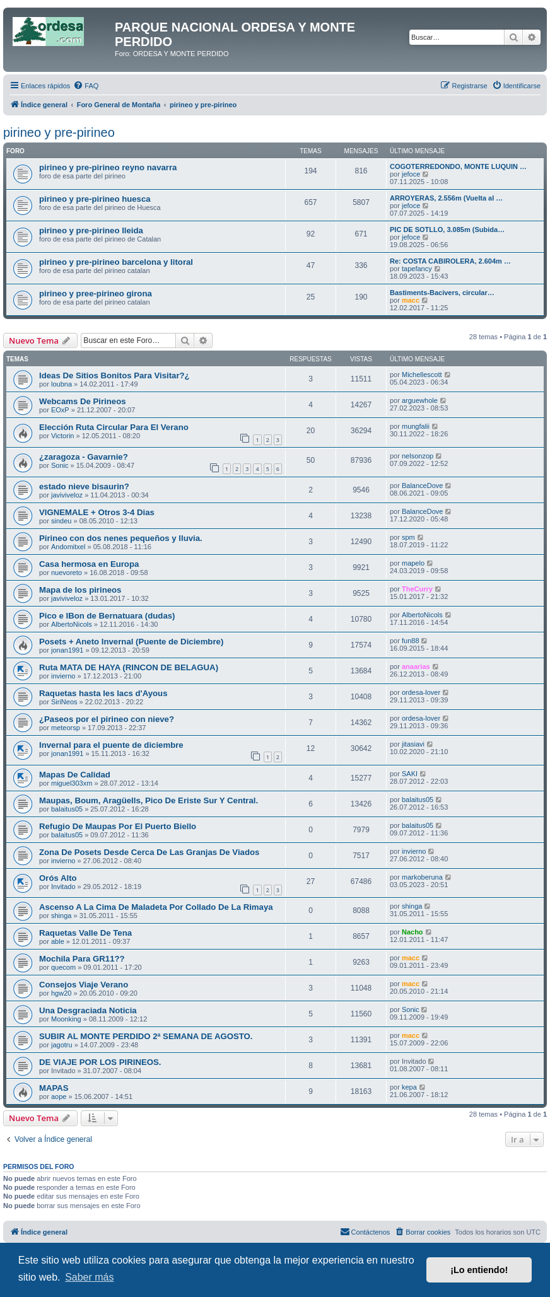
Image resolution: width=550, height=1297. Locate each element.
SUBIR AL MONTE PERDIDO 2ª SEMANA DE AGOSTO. (146, 1036)
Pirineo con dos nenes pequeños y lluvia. (120, 538)
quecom (63, 967)
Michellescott (422, 374)
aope (58, 1096)
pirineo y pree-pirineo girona (95, 293)
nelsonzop (417, 456)
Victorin (62, 435)
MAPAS (54, 1088)
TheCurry (417, 589)
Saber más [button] (89, 1277)
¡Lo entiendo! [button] (479, 1270)
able (57, 941)
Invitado (63, 886)
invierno (63, 676)
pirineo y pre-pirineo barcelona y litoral (116, 262)
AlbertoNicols (71, 624)
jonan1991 (67, 650)
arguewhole (420, 400)
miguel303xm (71, 783)
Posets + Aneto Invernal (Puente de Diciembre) (131, 641)
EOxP (60, 410)
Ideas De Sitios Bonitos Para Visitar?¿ (114, 375)
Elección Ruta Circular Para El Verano (114, 427)
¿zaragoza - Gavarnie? (83, 457)
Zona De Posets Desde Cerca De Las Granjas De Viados (149, 852)
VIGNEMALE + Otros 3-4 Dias (97, 512)
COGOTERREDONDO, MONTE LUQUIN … (458, 166)
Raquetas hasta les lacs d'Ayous (103, 693)
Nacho (412, 932)
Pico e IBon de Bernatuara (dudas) (107, 615)
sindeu (61, 521)
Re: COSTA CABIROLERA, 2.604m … (450, 261)
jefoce (411, 174)
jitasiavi (413, 744)
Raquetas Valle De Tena (85, 933)
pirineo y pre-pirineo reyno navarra (108, 167)
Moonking (66, 1019)
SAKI (410, 773)
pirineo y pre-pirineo (59, 132)
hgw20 (61, 993)
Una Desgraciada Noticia (88, 1010)
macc (410, 300)
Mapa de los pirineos (80, 590)
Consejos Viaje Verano (83, 984)
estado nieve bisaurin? (84, 486)
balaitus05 (67, 809)
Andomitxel (68, 546)
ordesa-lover (421, 692)
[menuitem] (85, 85)
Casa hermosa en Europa (89, 564)
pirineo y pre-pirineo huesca (95, 199)
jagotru (62, 1045)
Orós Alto (58, 878)
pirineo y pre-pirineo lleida (91, 230)
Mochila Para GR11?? (82, 958)
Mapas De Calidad (74, 774)
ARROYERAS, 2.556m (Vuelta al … (446, 198)
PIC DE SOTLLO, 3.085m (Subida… (447, 229)
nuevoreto (66, 572)
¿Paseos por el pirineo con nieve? (106, 719)
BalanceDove (422, 485)
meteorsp (65, 727)
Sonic (60, 465)
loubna (61, 384)
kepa (409, 1087)
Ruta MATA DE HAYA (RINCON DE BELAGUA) (128, 667)
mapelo (413, 563)
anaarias (416, 666)
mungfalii (416, 426)
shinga (61, 915)
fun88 (410, 640)
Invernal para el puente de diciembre (111, 745)
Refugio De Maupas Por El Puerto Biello (117, 826)
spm (408, 537)
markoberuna (422, 877)
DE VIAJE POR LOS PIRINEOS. (100, 1062)
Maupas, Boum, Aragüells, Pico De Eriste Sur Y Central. (148, 800)
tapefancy (417, 268)
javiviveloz (67, 495)
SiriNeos (64, 702)
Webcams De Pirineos (82, 401)
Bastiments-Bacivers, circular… (442, 292)
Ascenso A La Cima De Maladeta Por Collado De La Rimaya (156, 907)
